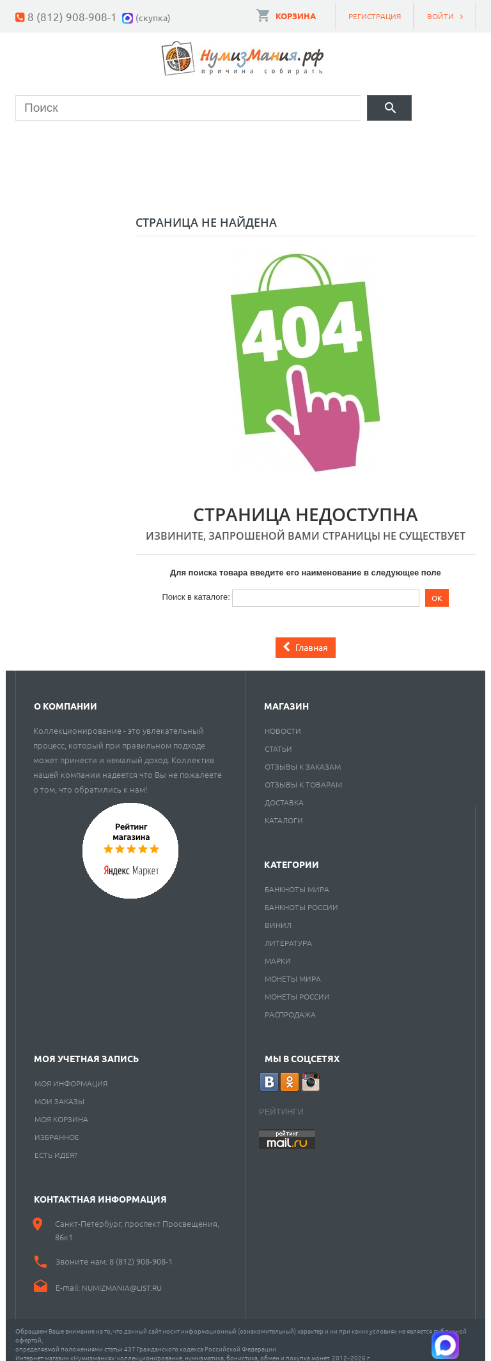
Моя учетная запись (86, 1048)
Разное (48, 176)
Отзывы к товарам (303, 775)
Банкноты (139, 143)
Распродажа (290, 1005)
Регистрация (374, 16)
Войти (440, 16)
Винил (278, 915)
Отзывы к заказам (303, 757)
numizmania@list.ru (122, 1278)
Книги (297, 143)
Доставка (284, 792)
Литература (288, 933)
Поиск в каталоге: (196, 587)
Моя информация (71, 1073)
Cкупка (126, 176)
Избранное (57, 1127)
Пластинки (383, 143)
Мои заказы (59, 1091)
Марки (224, 143)
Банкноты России (301, 897)
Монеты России (297, 987)
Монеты (50, 143)
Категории (291, 854)
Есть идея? (56, 1145)
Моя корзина (61, 1109)
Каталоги (284, 810)
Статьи (278, 739)
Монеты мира (293, 969)
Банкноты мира (297, 879)
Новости (283, 721)
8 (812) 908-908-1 (72, 16)
